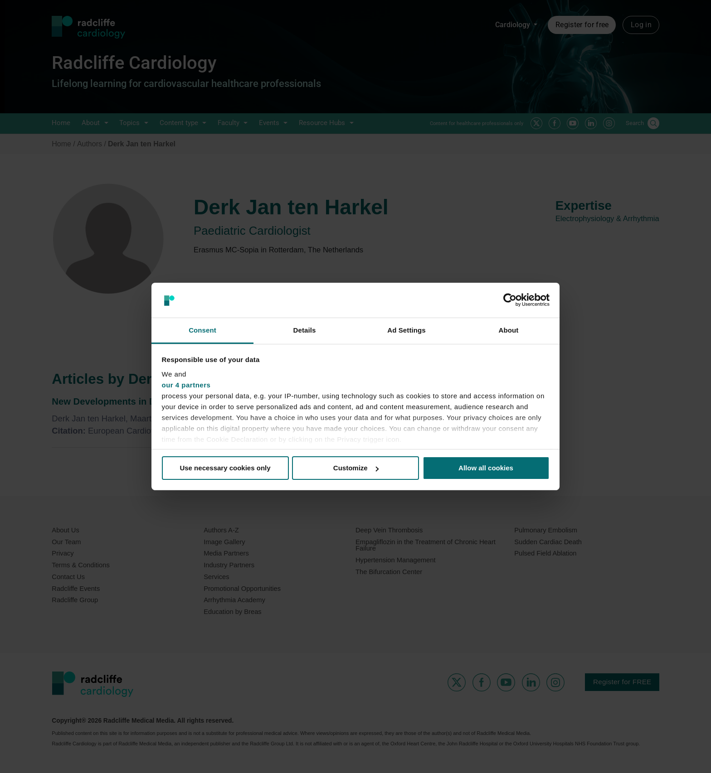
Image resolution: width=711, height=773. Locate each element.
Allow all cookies (485, 468)
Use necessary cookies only (225, 468)
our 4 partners (186, 385)
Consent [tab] (202, 330)
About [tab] (509, 330)
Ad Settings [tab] (406, 330)
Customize (356, 468)
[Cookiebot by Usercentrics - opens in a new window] (510, 300)
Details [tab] (304, 330)
